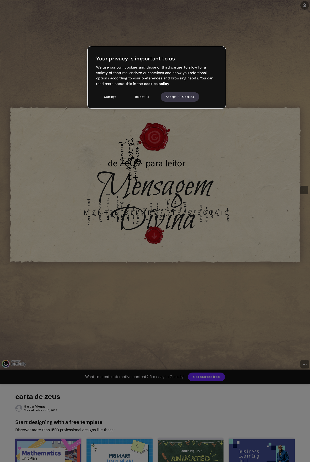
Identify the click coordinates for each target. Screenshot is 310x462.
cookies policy (156, 83)
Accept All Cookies (180, 97)
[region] (156, 77)
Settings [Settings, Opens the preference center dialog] (110, 97)
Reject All (142, 97)
